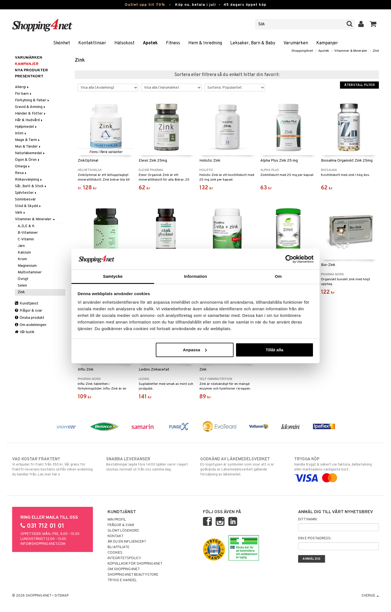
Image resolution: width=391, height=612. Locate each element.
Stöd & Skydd (28, 206)
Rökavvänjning (29, 179)
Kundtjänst (26, 303)
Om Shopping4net (124, 569)
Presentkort (29, 76)
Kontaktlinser (92, 43)
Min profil (117, 520)
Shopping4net (302, 51)
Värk (20, 212)
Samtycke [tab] (113, 276)
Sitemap (61, 596)
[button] (373, 24)
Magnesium (27, 265)
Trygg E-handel (122, 580)
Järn (21, 246)
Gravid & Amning (30, 107)
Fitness (173, 43)
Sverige (370, 596)
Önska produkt (29, 317)
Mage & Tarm (28, 140)
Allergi (22, 87)
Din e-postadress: (314, 538)
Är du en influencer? (127, 542)
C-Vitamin (26, 239)
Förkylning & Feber (32, 100)
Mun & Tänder (28, 146)
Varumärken (295, 43)
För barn (23, 93)
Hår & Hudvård (29, 120)
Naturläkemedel (30, 153)
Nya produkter (31, 70)
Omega (23, 166)
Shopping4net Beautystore (133, 575)
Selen (22, 285)
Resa (21, 173)
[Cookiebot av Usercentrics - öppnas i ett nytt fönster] (289, 259)
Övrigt (23, 279)
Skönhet (61, 43)
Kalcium (24, 252)
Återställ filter (359, 85)
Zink (376, 51)
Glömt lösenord (123, 531)
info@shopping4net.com (42, 544)
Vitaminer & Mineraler (350, 51)
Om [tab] (278, 276)
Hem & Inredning (205, 43)
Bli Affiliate (118, 547)
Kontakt (116, 536)
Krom (22, 259)
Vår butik (24, 332)
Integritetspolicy (124, 558)
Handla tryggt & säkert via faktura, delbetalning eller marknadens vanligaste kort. (336, 468)
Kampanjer (327, 43)
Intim (21, 133)
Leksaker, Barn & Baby (252, 43)
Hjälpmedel (26, 126)
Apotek (150, 43)
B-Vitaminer (28, 232)
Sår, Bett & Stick (31, 186)
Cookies (115, 553)
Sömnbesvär (25, 199)
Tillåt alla (274, 349)
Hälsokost (124, 43)
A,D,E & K (26, 226)
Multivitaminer (30, 272)
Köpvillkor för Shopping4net (135, 564)
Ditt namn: (307, 519)
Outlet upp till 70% (145, 4)
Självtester (26, 193)
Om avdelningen (30, 325)
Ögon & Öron (27, 159)
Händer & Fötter (30, 113)
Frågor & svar (28, 310)
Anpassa (195, 349)
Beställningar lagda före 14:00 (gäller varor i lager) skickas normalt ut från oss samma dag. (148, 464)
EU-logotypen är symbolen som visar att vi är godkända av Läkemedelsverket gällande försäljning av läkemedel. (242, 466)
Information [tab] (195, 276)
